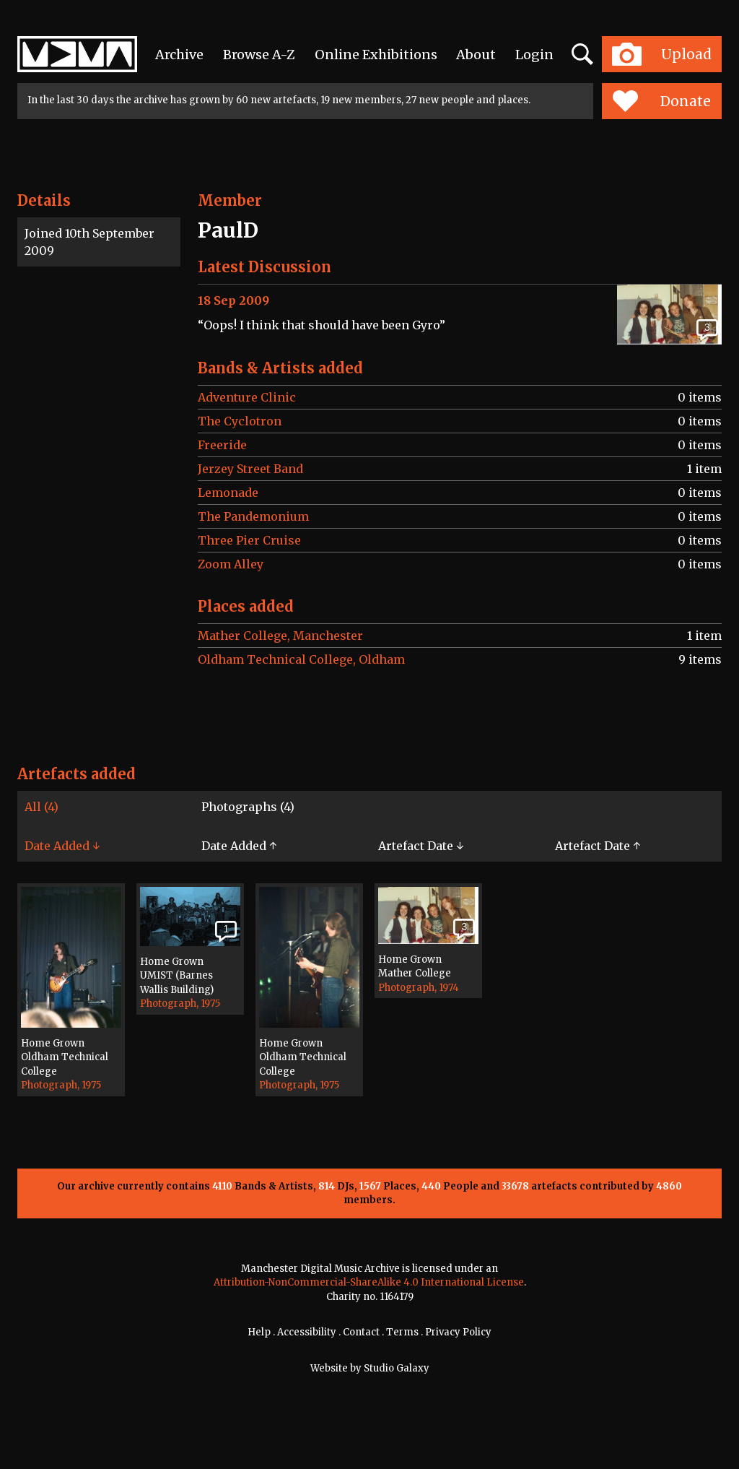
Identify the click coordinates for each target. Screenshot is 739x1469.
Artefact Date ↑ (597, 845)
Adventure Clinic (247, 397)
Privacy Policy (458, 1332)
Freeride (222, 445)
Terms (402, 1332)
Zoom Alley (230, 564)
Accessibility (306, 1332)
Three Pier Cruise (249, 540)
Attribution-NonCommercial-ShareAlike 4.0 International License (369, 1282)
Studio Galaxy (396, 1368)
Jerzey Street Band (250, 469)
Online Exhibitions (376, 54)
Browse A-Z (259, 54)
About (476, 54)
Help (259, 1332)
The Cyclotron (239, 421)
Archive (179, 54)
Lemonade (228, 492)
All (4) (41, 807)
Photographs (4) (247, 807)
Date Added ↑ (238, 845)
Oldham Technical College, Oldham (301, 659)
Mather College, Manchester (280, 635)
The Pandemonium (253, 516)
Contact (361, 1332)
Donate (661, 101)
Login (534, 54)
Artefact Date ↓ (420, 845)
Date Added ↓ (62, 845)
